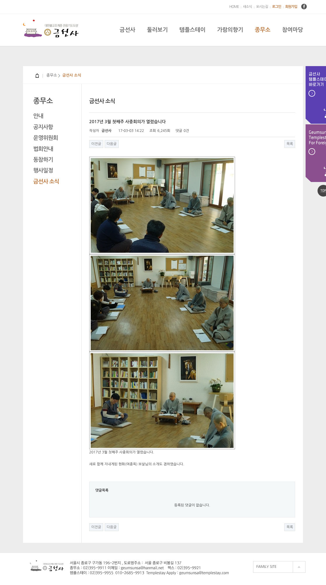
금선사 (127, 30)
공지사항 (43, 127)
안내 (38, 116)
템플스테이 (192, 30)
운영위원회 (45, 138)
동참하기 (43, 159)
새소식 (247, 6)
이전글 (96, 144)
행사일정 (43, 170)
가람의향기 (230, 30)
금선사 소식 (46, 181)
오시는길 (262, 6)
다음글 (112, 144)
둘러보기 (157, 30)
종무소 (263, 30)
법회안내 (43, 149)
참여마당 (292, 30)
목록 (289, 144)
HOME (234, 6)
